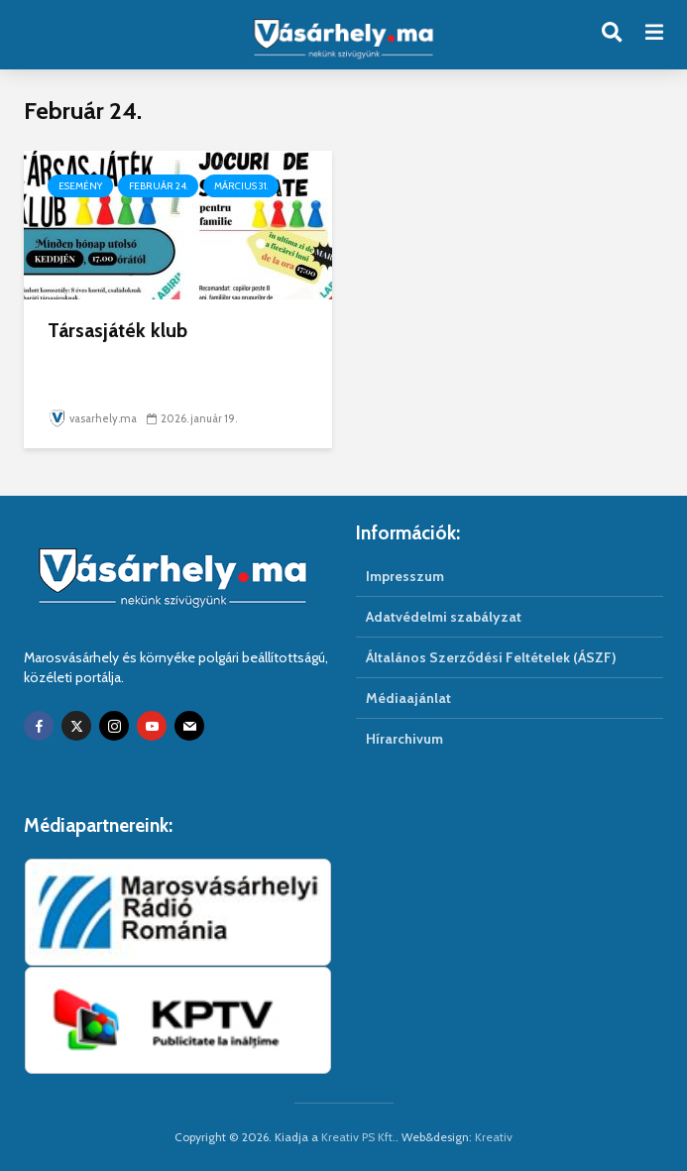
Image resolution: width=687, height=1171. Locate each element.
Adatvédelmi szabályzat (443, 617)
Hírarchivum (404, 739)
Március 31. (241, 185)
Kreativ (494, 1136)
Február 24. (158, 185)
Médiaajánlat (408, 698)
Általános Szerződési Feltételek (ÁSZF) (491, 657)
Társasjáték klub (117, 330)
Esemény (80, 185)
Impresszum (405, 576)
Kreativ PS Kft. (358, 1136)
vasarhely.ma (92, 418)
